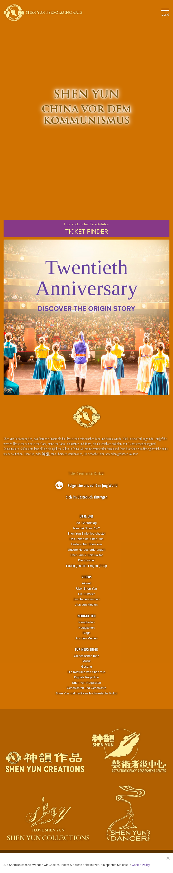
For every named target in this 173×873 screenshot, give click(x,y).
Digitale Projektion (86, 677)
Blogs (87, 633)
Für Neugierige (86, 649)
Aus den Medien (86, 604)
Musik (86, 661)
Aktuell (86, 583)
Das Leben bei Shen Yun (86, 539)
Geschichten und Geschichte (86, 688)
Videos (86, 576)
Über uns (86, 516)
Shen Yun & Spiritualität (86, 555)
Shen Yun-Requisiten (86, 682)
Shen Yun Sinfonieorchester (87, 533)
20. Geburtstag (86, 523)
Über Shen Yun (86, 588)
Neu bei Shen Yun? (86, 528)
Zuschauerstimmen (86, 599)
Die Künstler (86, 560)
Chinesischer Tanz (86, 656)
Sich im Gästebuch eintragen (86, 497)
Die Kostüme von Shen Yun (86, 672)
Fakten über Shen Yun (86, 544)
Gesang (86, 666)
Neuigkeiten (86, 616)
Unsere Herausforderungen (86, 549)
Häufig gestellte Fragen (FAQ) (86, 566)
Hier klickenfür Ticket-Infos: (86, 229)
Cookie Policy (141, 865)
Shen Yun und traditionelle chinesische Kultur (87, 693)
